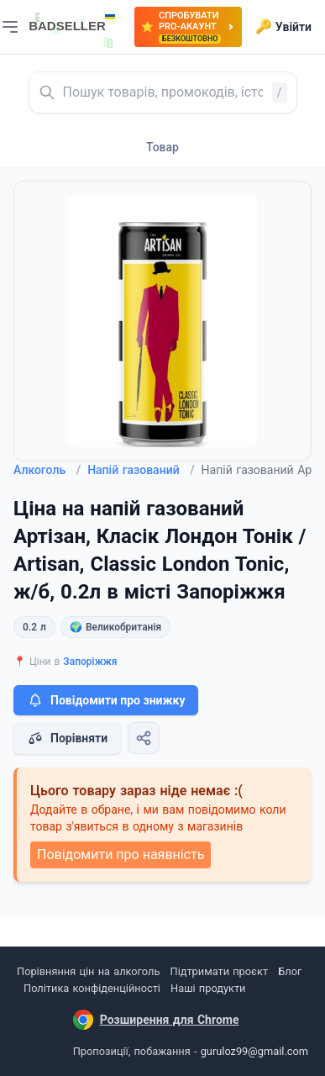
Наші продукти (207, 988)
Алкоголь (47, 470)
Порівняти (67, 738)
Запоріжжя (90, 661)
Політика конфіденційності (92, 988)
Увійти (283, 27)
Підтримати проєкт (219, 971)
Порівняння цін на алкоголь (88, 971)
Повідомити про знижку (106, 700)
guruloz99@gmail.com (254, 1051)
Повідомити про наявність (120, 854)
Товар (162, 147)
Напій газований (140, 470)
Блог (289, 971)
